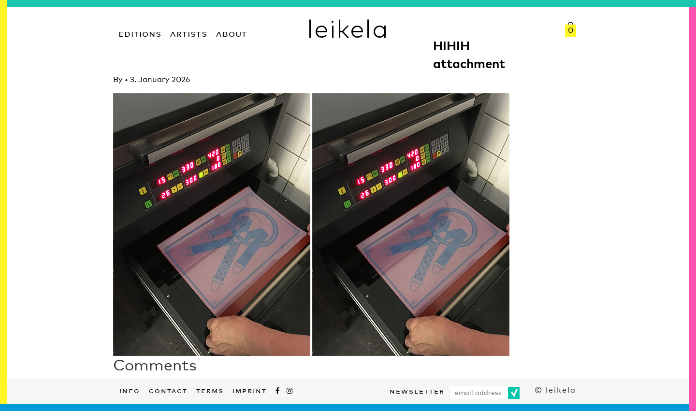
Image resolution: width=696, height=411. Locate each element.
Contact (168, 389)
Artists (188, 32)
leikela (348, 28)
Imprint (249, 389)
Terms (210, 389)
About (231, 32)
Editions (139, 32)
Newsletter (417, 390)
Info (129, 389)
